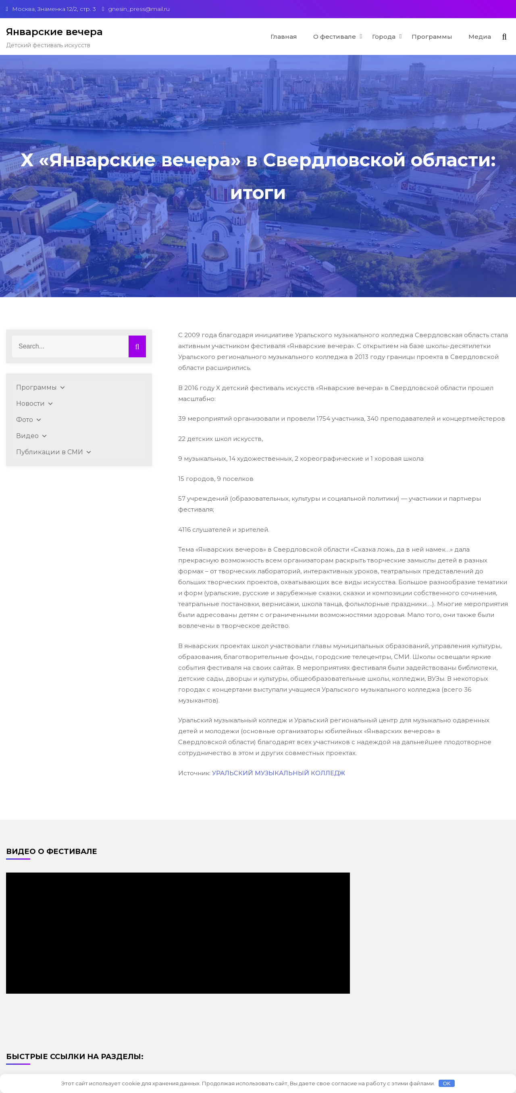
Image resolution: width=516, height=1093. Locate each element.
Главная (283, 36)
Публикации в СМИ (54, 452)
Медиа (479, 36)
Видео (32, 436)
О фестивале (334, 36)
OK (447, 1083)
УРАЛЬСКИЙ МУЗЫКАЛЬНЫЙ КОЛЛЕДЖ (278, 773)
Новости (35, 404)
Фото (29, 420)
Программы (432, 36)
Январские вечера (54, 32)
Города (383, 36)
